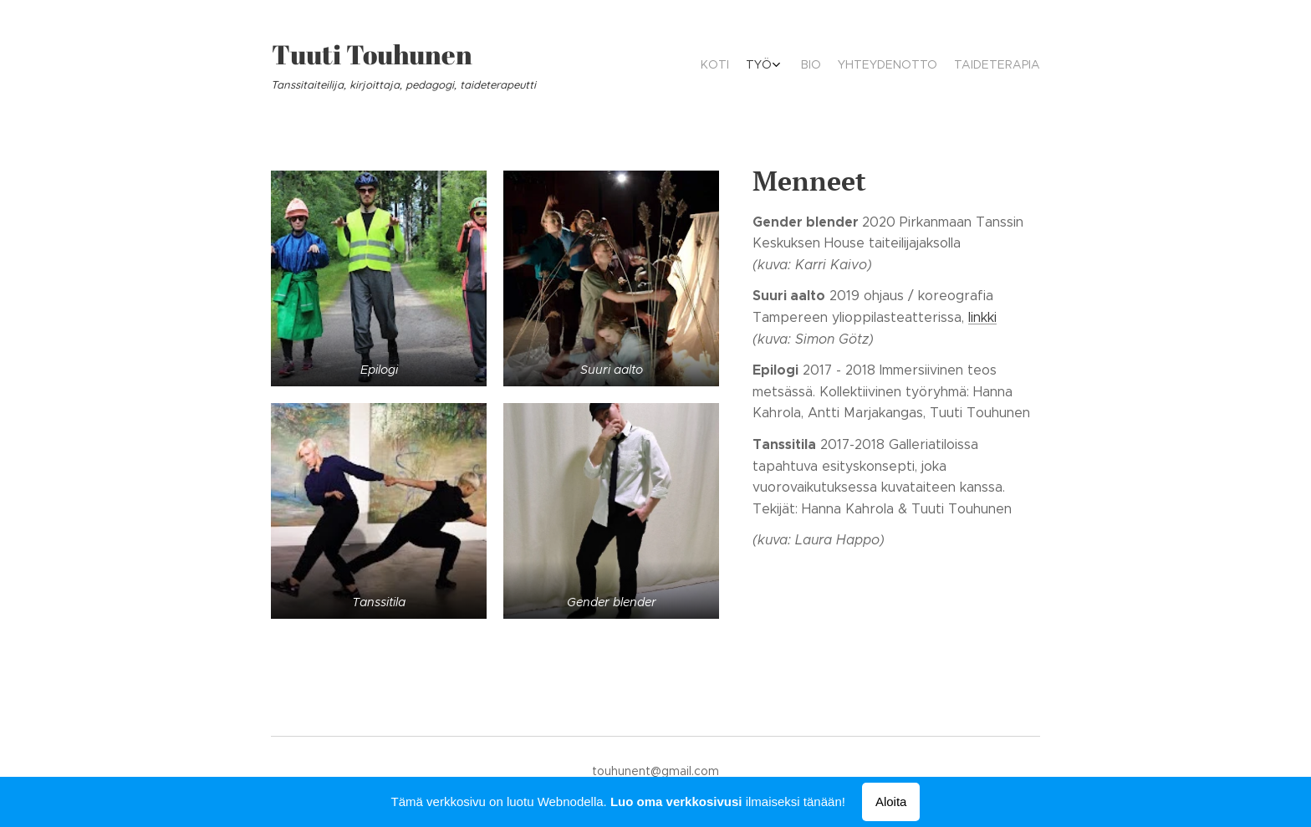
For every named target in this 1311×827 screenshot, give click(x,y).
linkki (982, 317)
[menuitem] (962, 67)
